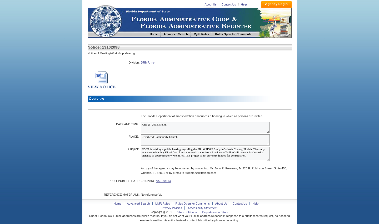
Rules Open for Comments (193, 203)
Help (244, 4)
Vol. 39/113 (163, 181)
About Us (211, 4)
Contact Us (229, 4)
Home (105, 21)
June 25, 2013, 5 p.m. (205, 127)
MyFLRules (162, 203)
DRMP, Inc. (148, 62)
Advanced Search (138, 203)
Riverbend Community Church (205, 139)
